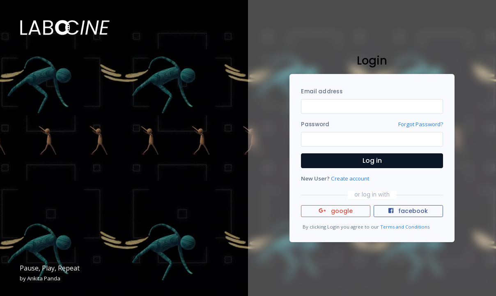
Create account (350, 178)
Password (315, 124)
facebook (408, 211)
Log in (372, 160)
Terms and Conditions (404, 227)
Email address (321, 91)
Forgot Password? (420, 124)
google (336, 211)
